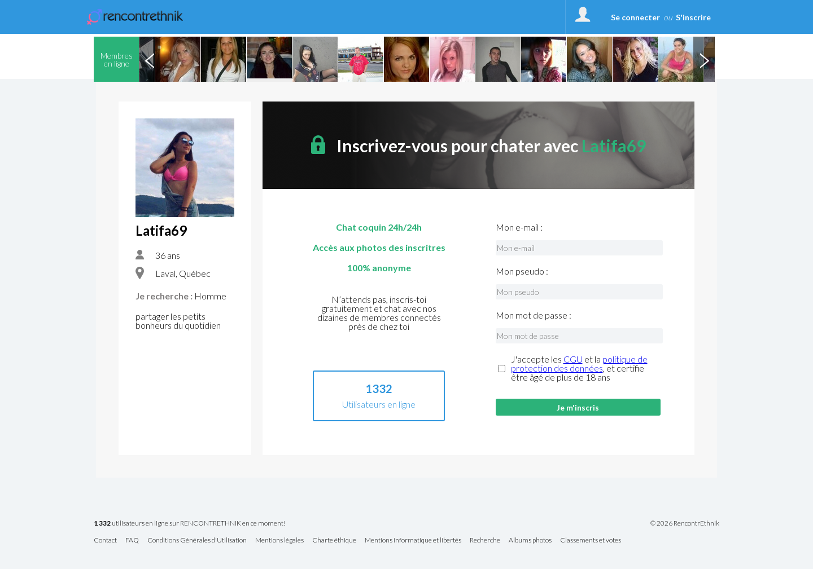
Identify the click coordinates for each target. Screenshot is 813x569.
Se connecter (635, 17)
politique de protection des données (579, 363)
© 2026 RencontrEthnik (684, 523)
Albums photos (530, 540)
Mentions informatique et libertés (413, 540)
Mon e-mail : (519, 227)
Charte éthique (334, 540)
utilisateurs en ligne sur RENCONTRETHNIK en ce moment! (189, 523)
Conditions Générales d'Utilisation (197, 540)
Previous (149, 59)
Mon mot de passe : (533, 315)
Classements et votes (590, 540)
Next (704, 59)
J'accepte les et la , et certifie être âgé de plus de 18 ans (579, 368)
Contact (105, 540)
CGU (573, 359)
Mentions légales (279, 540)
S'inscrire (693, 17)
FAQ (132, 540)
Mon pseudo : (522, 271)
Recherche (485, 540)
